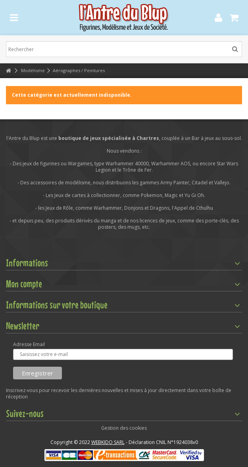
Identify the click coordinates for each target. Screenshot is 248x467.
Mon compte (24, 283)
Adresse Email (29, 344)
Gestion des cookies (124, 428)
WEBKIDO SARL (108, 442)
